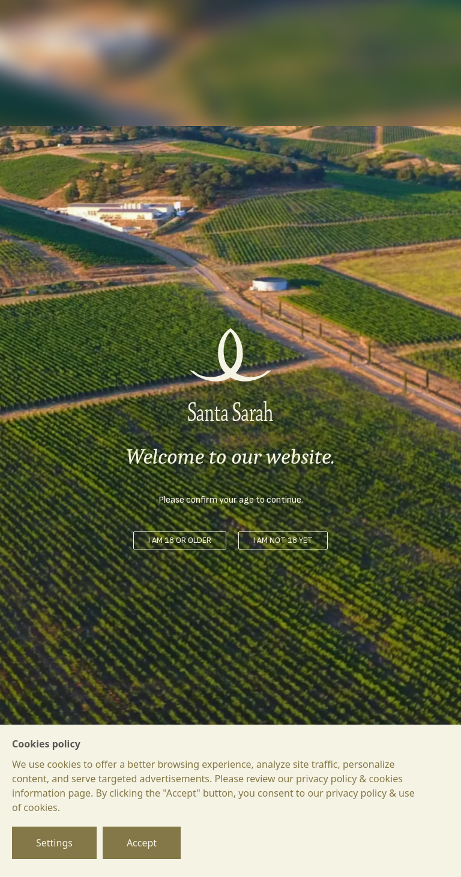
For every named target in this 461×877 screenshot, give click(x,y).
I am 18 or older (179, 540)
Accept (142, 842)
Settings (54, 842)
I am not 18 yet (283, 540)
